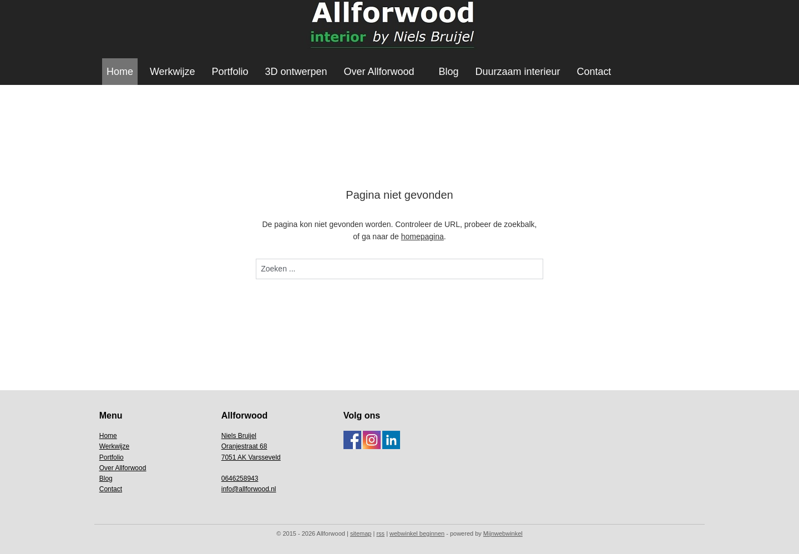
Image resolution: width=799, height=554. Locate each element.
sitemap (361, 533)
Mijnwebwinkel (503, 533)
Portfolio (230, 71)
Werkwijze (172, 71)
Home (120, 71)
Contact (594, 71)
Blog (448, 71)
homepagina (422, 236)
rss (380, 533)
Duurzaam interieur (517, 71)
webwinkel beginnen (417, 533)
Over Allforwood (379, 71)
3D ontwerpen (296, 71)
